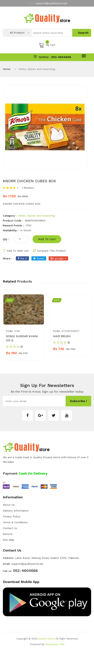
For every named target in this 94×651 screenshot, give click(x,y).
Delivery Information (16, 510)
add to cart (47, 239)
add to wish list (16, 250)
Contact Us (10, 528)
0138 (17, 331)
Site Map (8, 539)
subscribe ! (78, 401)
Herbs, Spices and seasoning (36, 215)
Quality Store (46, 638)
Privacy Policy (11, 516)
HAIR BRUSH (62, 336)
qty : (6, 239)
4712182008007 (70, 331)
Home (6, 68)
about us (9, 504)
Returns (7, 533)
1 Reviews (28, 187)
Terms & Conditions (15, 522)
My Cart (47, 45)
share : (7, 258)
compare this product (49, 250)
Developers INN (54, 644)
